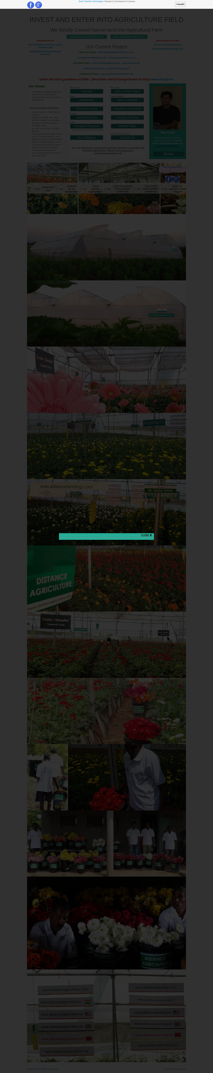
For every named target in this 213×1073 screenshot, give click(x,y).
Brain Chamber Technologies (91, 1)
